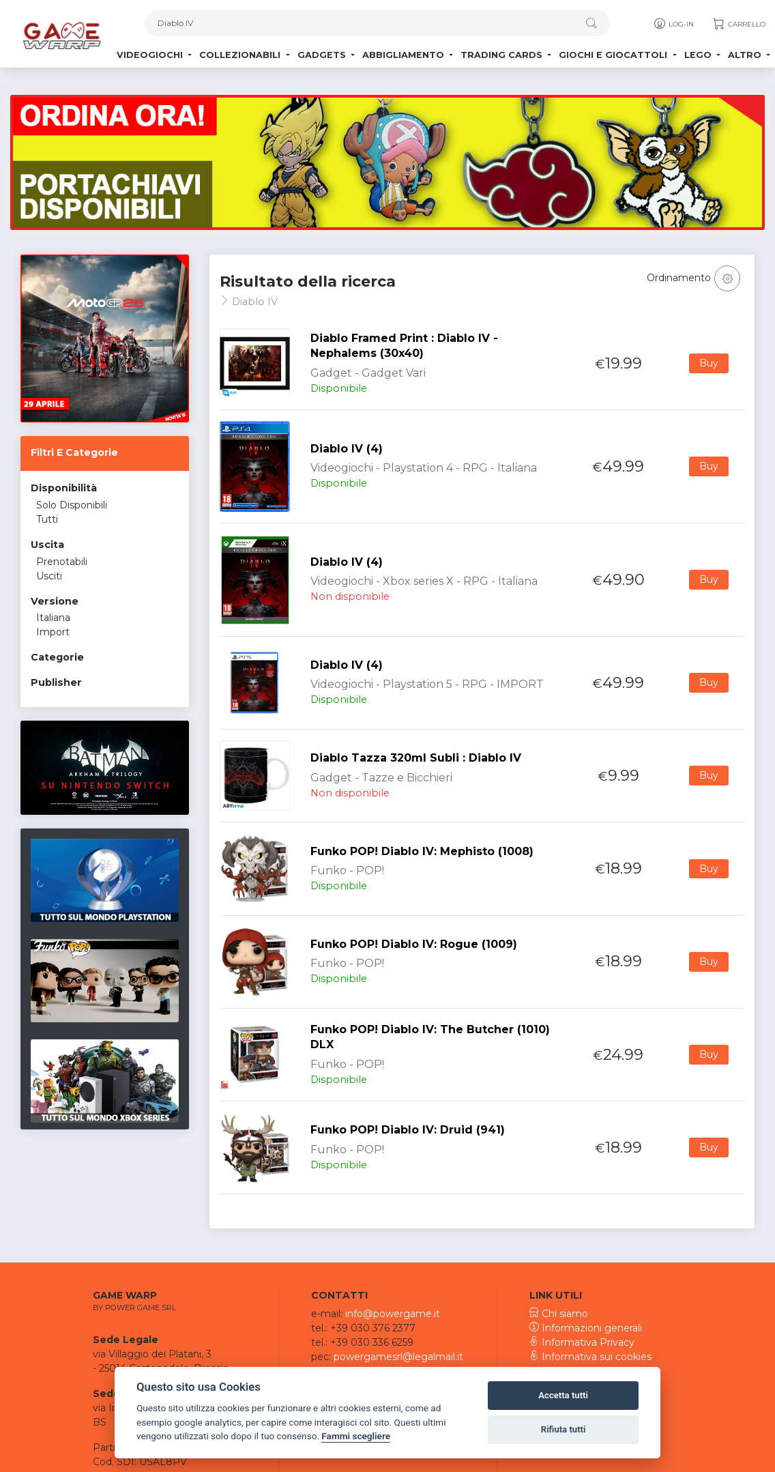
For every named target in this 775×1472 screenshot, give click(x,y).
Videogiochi (151, 55)
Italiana (53, 617)
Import (53, 632)
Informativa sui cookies (590, 1357)
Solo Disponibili (71, 505)
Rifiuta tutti (563, 1429)
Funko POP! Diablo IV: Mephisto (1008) (421, 851)
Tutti (47, 519)
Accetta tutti (563, 1395)
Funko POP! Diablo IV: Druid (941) (407, 1129)
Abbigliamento (404, 55)
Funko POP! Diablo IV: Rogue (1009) (413, 944)
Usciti (49, 576)
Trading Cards (502, 55)
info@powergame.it (392, 1314)
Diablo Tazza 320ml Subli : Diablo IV (415, 757)
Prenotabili (61, 561)
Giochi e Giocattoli (614, 55)
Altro (746, 55)
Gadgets (323, 55)
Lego (699, 55)
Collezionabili (241, 55)
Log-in (673, 23)
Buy (708, 363)
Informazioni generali (585, 1328)
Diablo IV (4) (346, 448)
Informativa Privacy (581, 1342)
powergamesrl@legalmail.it (398, 1357)
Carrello (738, 23)
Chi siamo (558, 1314)
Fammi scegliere (355, 1435)
